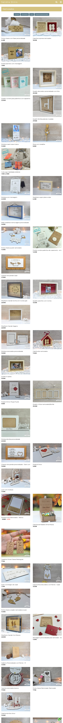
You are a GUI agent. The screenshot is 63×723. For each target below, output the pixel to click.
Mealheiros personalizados (42, 14)
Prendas (17, 14)
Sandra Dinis (9, 2)
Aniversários (25, 14)
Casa (32, 14)
